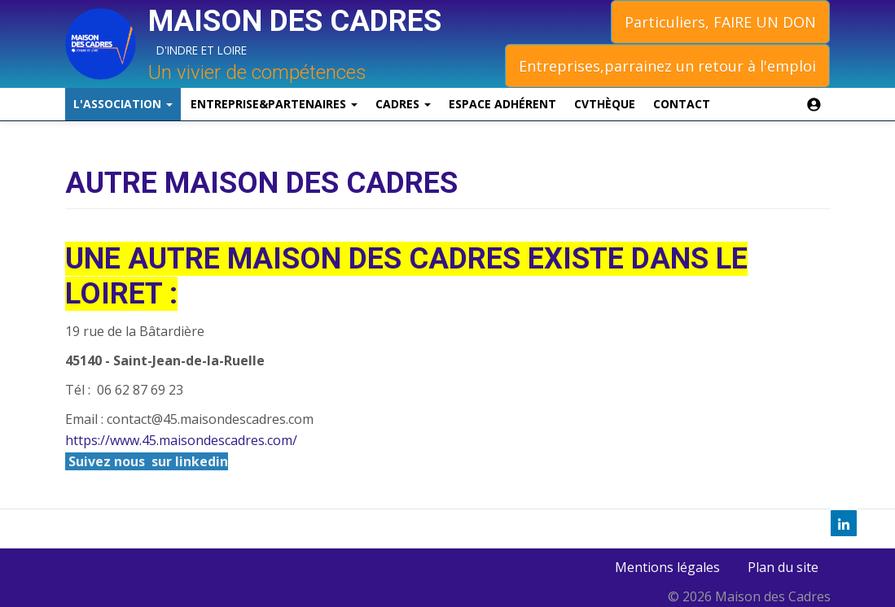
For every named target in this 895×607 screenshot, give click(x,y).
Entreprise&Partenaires (274, 103)
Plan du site (783, 567)
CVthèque (604, 103)
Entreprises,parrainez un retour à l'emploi (667, 66)
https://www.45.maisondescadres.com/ (181, 440)
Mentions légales (667, 567)
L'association (123, 103)
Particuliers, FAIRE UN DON (720, 22)
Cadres (403, 103)
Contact (681, 103)
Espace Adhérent (502, 103)
